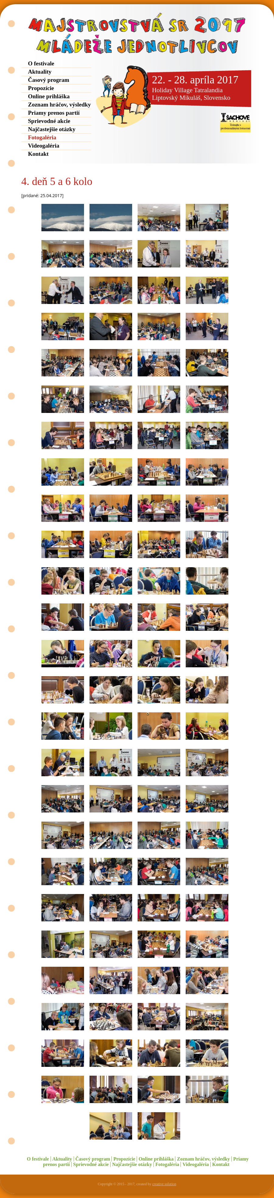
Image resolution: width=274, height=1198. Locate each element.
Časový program (48, 80)
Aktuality (39, 71)
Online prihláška (49, 96)
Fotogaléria (42, 137)
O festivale (41, 63)
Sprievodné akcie (49, 121)
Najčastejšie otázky (52, 129)
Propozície (41, 88)
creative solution (164, 1184)
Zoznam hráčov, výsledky (59, 104)
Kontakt (38, 154)
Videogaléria (43, 145)
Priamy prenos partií (54, 113)
